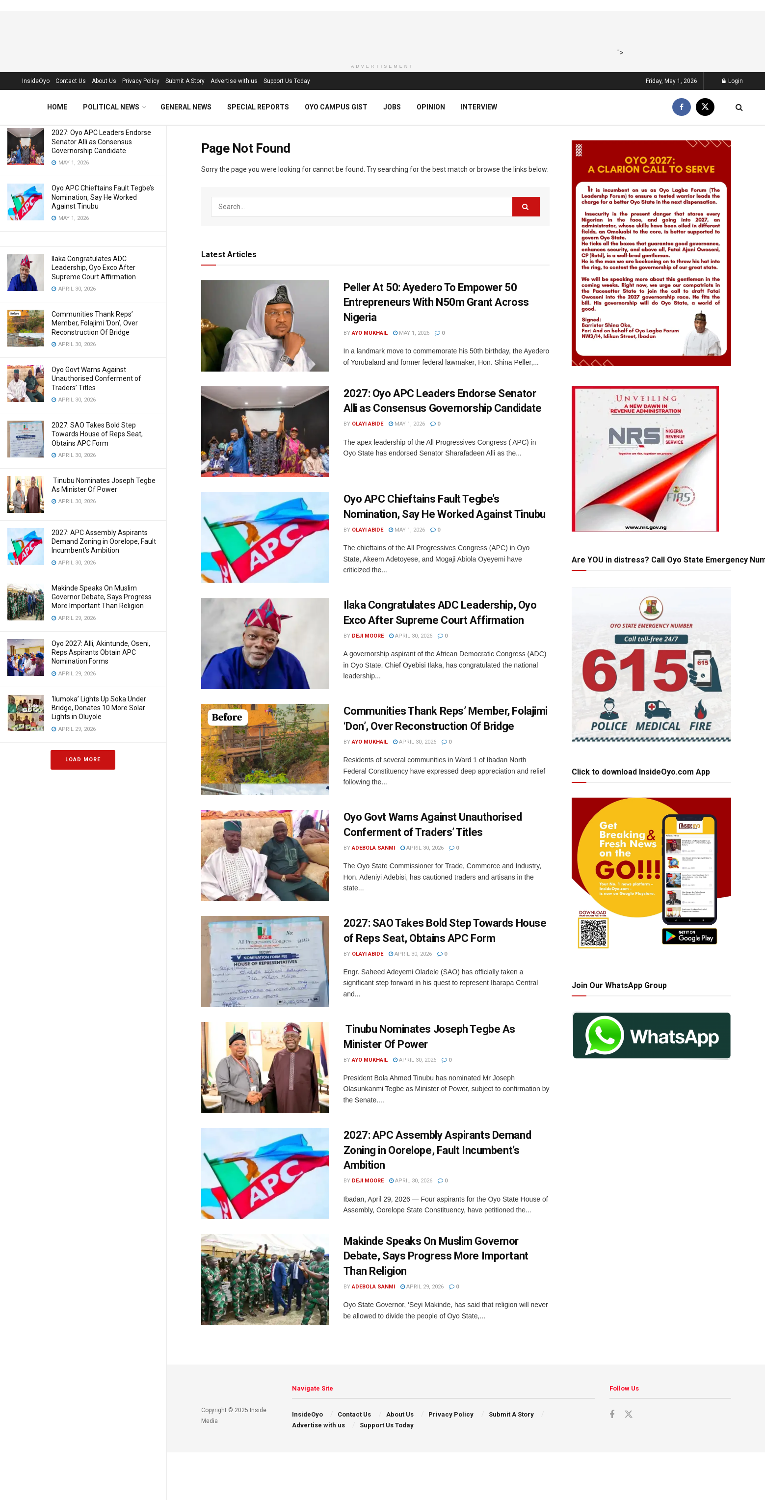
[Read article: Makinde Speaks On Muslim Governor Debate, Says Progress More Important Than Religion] (265, 1279)
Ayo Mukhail (370, 333)
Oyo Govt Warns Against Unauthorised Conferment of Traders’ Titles (96, 378)
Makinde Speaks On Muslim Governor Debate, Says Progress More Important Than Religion (102, 597)
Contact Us (70, 81)
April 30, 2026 (410, 636)
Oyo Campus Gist (336, 107)
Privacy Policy (140, 81)
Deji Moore (368, 636)
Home (57, 107)
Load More (83, 759)
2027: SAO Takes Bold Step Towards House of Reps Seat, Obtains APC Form (97, 434)
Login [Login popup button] (732, 81)
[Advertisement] (379, 33)
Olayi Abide (367, 424)
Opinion (431, 107)
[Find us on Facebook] (681, 107)
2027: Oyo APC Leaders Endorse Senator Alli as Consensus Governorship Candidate (101, 141)
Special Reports (258, 107)
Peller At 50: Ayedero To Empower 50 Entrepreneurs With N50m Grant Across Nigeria (436, 302)
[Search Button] (739, 107)
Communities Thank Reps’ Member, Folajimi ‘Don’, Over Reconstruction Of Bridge (95, 323)
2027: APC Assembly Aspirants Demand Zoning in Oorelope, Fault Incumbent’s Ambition (104, 541)
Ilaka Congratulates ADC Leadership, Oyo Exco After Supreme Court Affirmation (94, 267)
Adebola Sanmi (373, 848)
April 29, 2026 (422, 1287)
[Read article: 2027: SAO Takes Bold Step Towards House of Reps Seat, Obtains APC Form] (265, 961)
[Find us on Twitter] (705, 107)
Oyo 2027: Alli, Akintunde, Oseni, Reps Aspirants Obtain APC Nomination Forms (101, 652)
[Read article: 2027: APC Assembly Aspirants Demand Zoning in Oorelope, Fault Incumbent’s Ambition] (265, 1173)
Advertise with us (234, 81)
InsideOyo (36, 81)
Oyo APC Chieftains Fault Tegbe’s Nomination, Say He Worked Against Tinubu (103, 197)
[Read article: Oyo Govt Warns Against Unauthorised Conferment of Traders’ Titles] (265, 855)
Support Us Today (287, 81)
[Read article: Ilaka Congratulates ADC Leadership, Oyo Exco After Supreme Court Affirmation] (265, 643)
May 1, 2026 (411, 333)
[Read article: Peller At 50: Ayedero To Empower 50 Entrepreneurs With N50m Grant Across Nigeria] (265, 326)
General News (185, 107)
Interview (479, 107)
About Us (104, 81)
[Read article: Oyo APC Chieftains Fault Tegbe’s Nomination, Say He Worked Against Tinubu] (265, 537)
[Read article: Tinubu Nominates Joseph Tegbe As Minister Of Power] (265, 1067)
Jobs (392, 107)
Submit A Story (185, 81)
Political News (111, 107)
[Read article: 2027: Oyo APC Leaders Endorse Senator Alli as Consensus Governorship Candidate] (265, 432)
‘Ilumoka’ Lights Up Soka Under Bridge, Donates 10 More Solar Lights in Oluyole (99, 708)
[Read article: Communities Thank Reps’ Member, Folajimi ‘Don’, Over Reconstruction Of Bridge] (265, 749)
